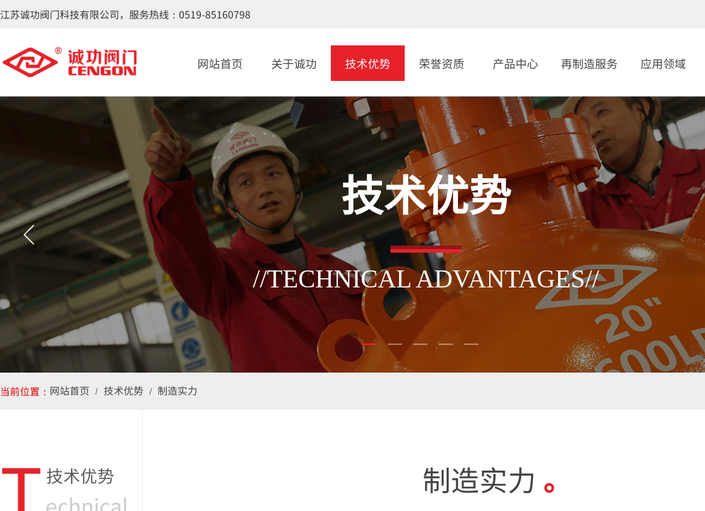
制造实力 (177, 390)
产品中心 (515, 63)
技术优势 (367, 63)
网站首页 (220, 63)
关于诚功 (294, 63)
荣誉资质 (441, 63)
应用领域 (663, 63)
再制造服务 (589, 63)
